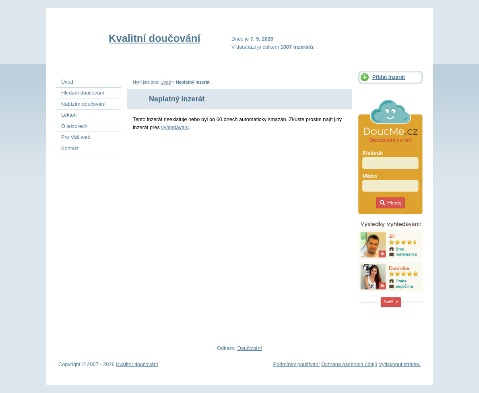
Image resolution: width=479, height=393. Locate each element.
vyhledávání (174, 127)
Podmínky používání (296, 364)
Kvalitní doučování (154, 38)
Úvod (166, 82)
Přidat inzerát (388, 77)
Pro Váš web (76, 137)
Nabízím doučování (83, 104)
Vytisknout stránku (400, 364)
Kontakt (69, 148)
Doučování (249, 348)
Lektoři (68, 115)
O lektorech (74, 126)
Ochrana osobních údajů (349, 364)
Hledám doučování (82, 93)
